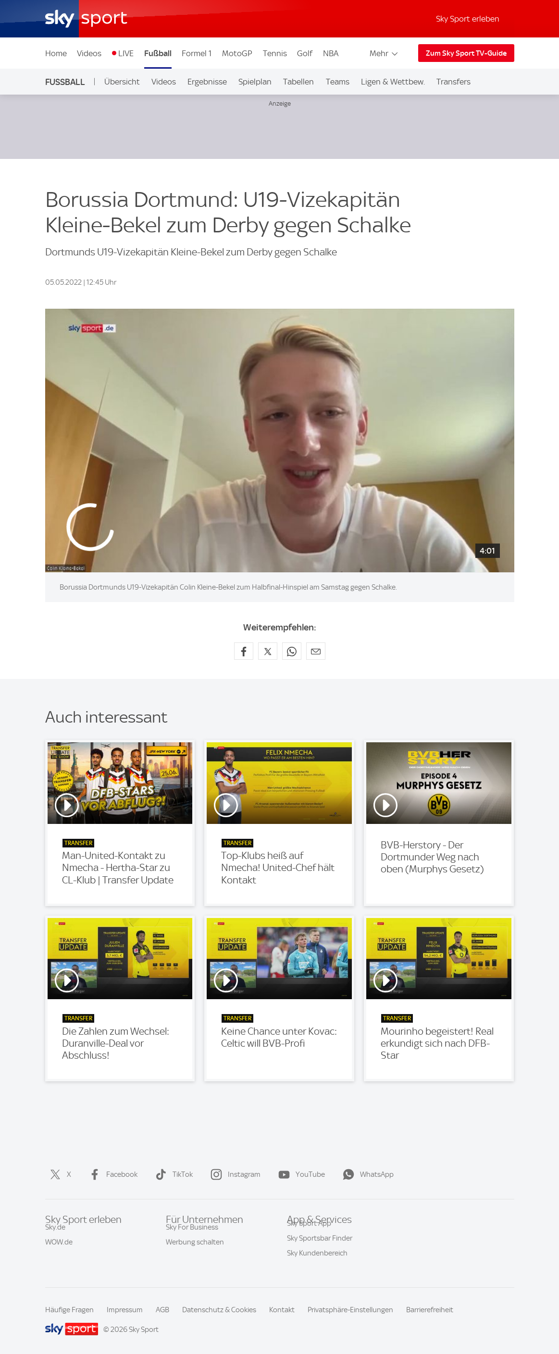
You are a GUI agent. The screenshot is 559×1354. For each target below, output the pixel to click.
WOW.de (59, 1250)
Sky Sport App (309, 1235)
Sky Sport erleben (467, 19)
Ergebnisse (207, 81)
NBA (330, 53)
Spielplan (255, 81)
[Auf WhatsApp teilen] (291, 651)
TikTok (172, 1174)
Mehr (384, 53)
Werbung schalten (195, 1250)
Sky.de (55, 1235)
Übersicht (122, 81)
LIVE (126, 53)
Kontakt (282, 1310)
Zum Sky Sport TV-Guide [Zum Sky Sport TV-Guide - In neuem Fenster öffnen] (466, 53)
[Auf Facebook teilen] (243, 651)
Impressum (125, 1310)
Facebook (111, 1174)
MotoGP (237, 53)
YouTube (299, 1174)
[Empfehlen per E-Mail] (315, 651)
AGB (162, 1310)
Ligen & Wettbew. (393, 81)
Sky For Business (192, 1235)
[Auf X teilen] (267, 651)
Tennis (275, 53)
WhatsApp (366, 1174)
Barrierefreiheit (429, 1310)
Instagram (234, 1174)
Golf (304, 53)
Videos (89, 53)
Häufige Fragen (69, 1310)
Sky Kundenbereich (317, 1265)
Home (56, 53)
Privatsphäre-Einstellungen (350, 1310)
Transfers (453, 81)
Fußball (158, 53)
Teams (337, 81)
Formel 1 (196, 53)
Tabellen (298, 81)
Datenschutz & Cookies (219, 1310)
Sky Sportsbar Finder (319, 1250)
